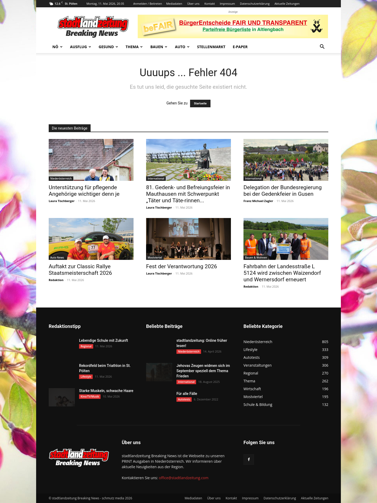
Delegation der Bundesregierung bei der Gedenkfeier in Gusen (282, 190)
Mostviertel (155, 257)
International (156, 178)
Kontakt (209, 3)
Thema (134, 46)
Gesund (108, 46)
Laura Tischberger (62, 201)
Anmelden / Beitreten (147, 3)
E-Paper (240, 46)
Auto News (57, 257)
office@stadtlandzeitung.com (183, 477)
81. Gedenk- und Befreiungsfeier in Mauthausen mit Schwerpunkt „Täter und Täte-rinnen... (188, 194)
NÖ (57, 46)
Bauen (158, 46)
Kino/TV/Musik (90, 396)
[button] (322, 47)
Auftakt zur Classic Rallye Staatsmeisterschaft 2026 (80, 269)
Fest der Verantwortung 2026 (181, 266)
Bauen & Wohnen (256, 257)
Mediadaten (174, 3)
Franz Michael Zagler (258, 201)
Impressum (227, 3)
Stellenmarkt (211, 46)
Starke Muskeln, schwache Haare (106, 391)
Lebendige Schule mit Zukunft (103, 340)
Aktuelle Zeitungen (287, 3)
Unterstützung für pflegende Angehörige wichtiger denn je (84, 190)
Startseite (200, 103)
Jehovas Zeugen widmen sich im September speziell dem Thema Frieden (203, 371)
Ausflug (80, 46)
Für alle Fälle (186, 394)
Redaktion (56, 280)
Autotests (184, 399)
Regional (86, 346)
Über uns (193, 3)
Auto (182, 46)
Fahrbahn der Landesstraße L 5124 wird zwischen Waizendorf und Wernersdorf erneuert (282, 273)
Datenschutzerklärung (254, 3)
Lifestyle (86, 376)
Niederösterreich (61, 178)
